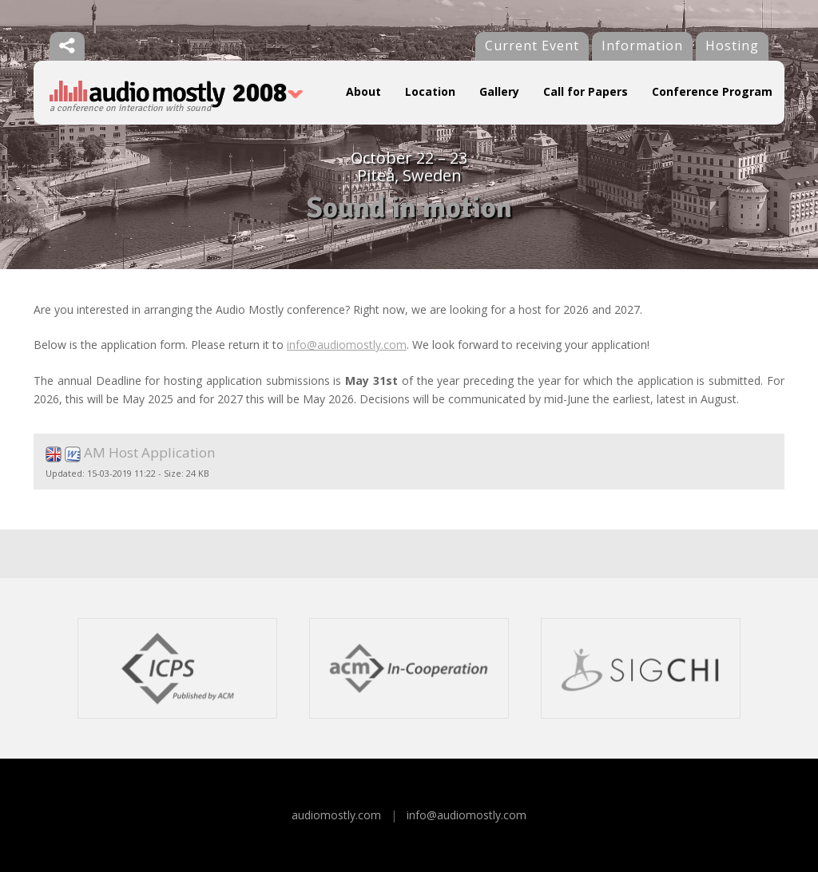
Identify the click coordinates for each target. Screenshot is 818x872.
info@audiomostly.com (347, 344)
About (363, 91)
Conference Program (712, 91)
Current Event (532, 45)
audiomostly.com (336, 814)
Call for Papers (585, 91)
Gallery (499, 91)
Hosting (732, 45)
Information (642, 45)
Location (430, 91)
